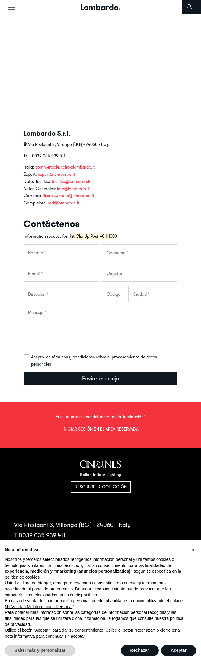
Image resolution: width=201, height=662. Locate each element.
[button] (193, 550)
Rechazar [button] (139, 650)
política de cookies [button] (22, 577)
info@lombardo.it (73, 188)
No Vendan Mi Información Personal (38, 606)
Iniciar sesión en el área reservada (100, 429)
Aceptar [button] (179, 650)
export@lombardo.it (56, 174)
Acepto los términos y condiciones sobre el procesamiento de (94, 360)
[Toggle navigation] (11, 7)
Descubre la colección (100, 487)
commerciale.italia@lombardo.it (65, 167)
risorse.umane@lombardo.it (68, 195)
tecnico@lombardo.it (71, 181)
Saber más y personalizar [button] (39, 650)
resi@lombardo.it (63, 203)
